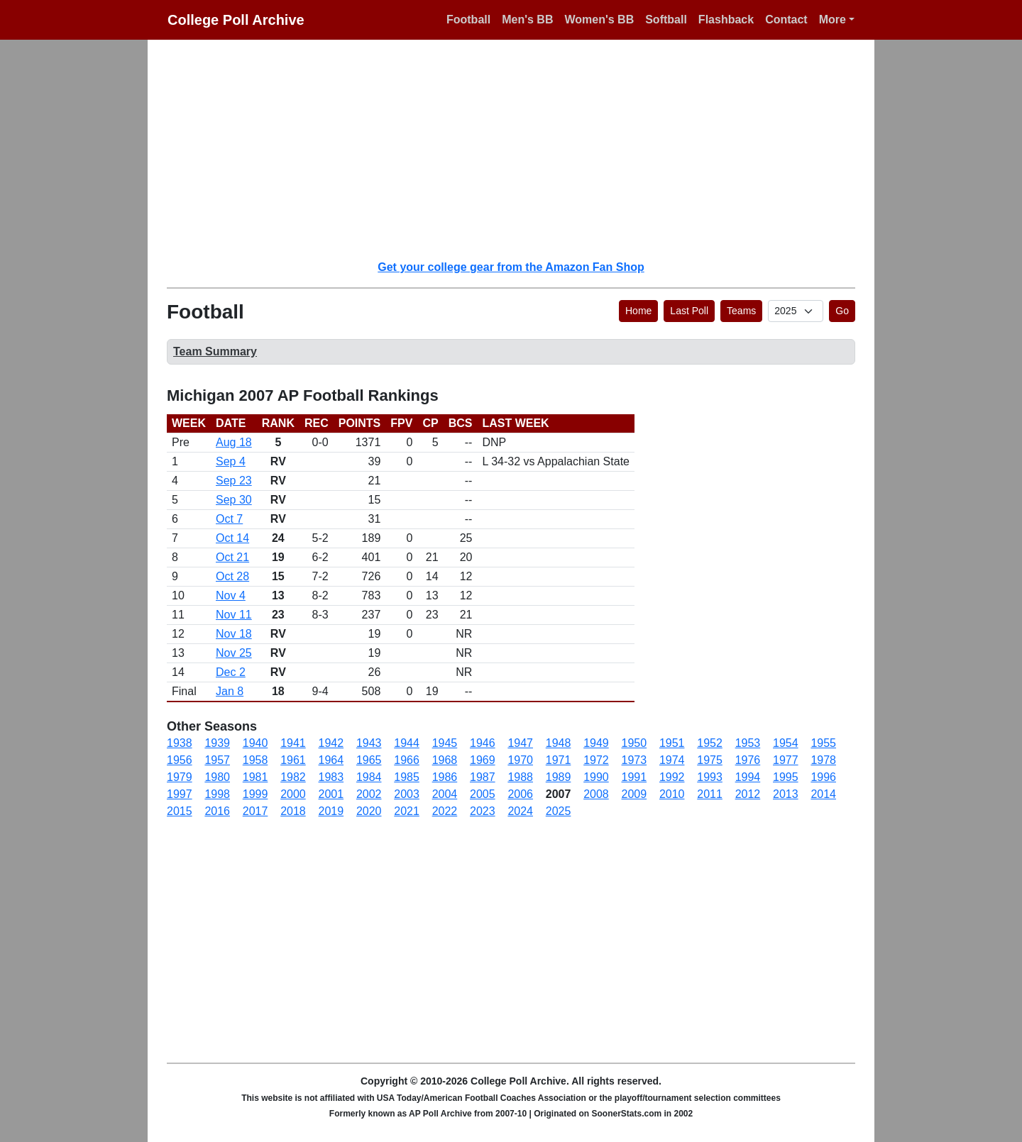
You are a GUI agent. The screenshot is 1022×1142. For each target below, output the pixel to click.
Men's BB (527, 19)
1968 (445, 760)
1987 (482, 777)
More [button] (832, 19)
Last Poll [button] (689, 310)
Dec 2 (231, 672)
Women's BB (599, 19)
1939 (217, 743)
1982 (293, 777)
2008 (596, 794)
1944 (406, 743)
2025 (558, 811)
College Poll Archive (235, 20)
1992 (672, 777)
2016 (217, 811)
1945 (445, 743)
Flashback (726, 19)
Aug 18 (234, 442)
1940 (255, 743)
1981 (255, 777)
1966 (406, 760)
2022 (445, 811)
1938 (179, 743)
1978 (823, 760)
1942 (331, 743)
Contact (786, 19)
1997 (179, 794)
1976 (748, 760)
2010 (672, 794)
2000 (293, 794)
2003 (406, 794)
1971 (558, 760)
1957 (217, 760)
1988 (520, 777)
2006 (520, 794)
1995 (785, 777)
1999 (255, 794)
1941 (293, 743)
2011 (709, 794)
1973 (634, 760)
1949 (596, 743)
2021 (406, 811)
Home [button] (638, 310)
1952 (709, 743)
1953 (748, 743)
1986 (445, 777)
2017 (255, 811)
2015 (179, 811)
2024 (520, 811)
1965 (369, 760)
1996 (823, 777)
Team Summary (215, 351)
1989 (558, 777)
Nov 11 (234, 615)
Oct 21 (232, 557)
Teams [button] (741, 310)
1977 (785, 760)
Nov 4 (231, 595)
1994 (748, 777)
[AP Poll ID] (795, 311)
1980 (217, 777)
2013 (785, 794)
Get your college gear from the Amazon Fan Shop (511, 267)
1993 (709, 777)
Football (468, 19)
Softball (666, 19)
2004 (445, 794)
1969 (482, 760)
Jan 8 (229, 691)
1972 (596, 760)
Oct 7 (229, 519)
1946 (482, 743)
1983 (331, 777)
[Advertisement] (519, 149)
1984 (369, 777)
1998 (217, 794)
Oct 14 (232, 538)
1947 (520, 743)
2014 (823, 794)
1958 (255, 760)
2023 (482, 811)
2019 (331, 811)
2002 (369, 794)
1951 (672, 743)
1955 (823, 743)
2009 (634, 794)
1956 (179, 760)
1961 (293, 760)
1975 (709, 760)
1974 (672, 760)
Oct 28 (232, 576)
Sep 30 (234, 500)
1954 (785, 743)
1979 (179, 777)
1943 (369, 743)
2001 (331, 794)
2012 (748, 794)
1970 (520, 760)
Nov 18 (234, 634)
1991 (634, 777)
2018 (293, 811)
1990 (596, 777)
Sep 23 (234, 481)
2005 (482, 794)
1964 (331, 760)
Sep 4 (231, 461)
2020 (369, 811)
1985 (406, 777)
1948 (558, 743)
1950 (634, 743)
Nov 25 (234, 653)
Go (842, 310)
